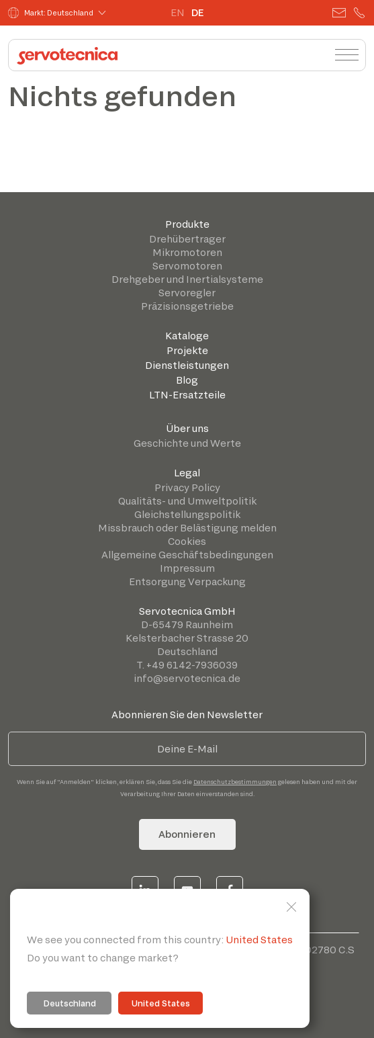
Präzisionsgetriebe (187, 306)
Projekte (187, 350)
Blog (187, 380)
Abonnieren (187, 834)
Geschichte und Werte (187, 443)
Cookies (187, 541)
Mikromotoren (187, 252)
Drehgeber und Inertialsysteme (187, 279)
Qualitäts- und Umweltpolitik (187, 501)
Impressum (187, 568)
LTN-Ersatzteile (187, 394)
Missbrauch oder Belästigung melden (187, 527)
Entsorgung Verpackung (187, 581)
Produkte (187, 224)
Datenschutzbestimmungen (235, 781)
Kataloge (187, 335)
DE (197, 12)
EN (178, 12)
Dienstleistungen (187, 365)
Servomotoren (187, 265)
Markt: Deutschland (50, 12)
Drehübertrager (187, 239)
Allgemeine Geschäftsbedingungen (187, 554)
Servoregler (187, 292)
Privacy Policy (187, 487)
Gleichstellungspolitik (187, 514)
